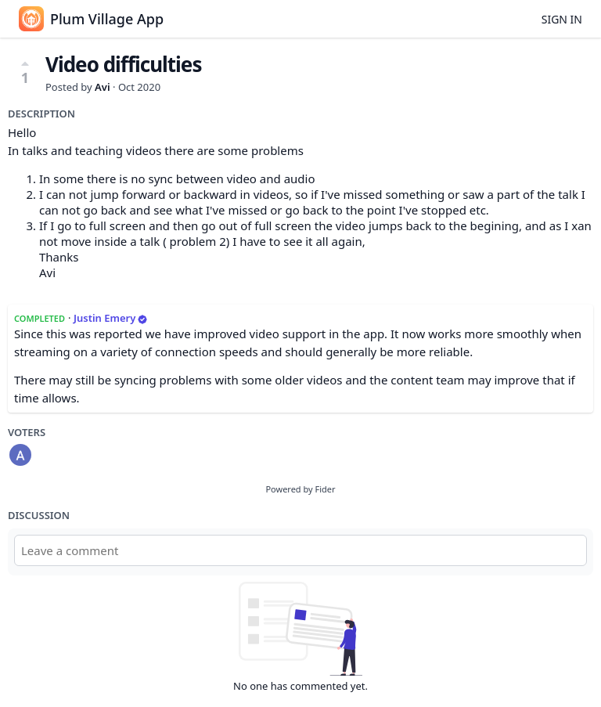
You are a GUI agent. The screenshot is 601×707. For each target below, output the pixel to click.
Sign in (562, 19)
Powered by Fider (300, 489)
